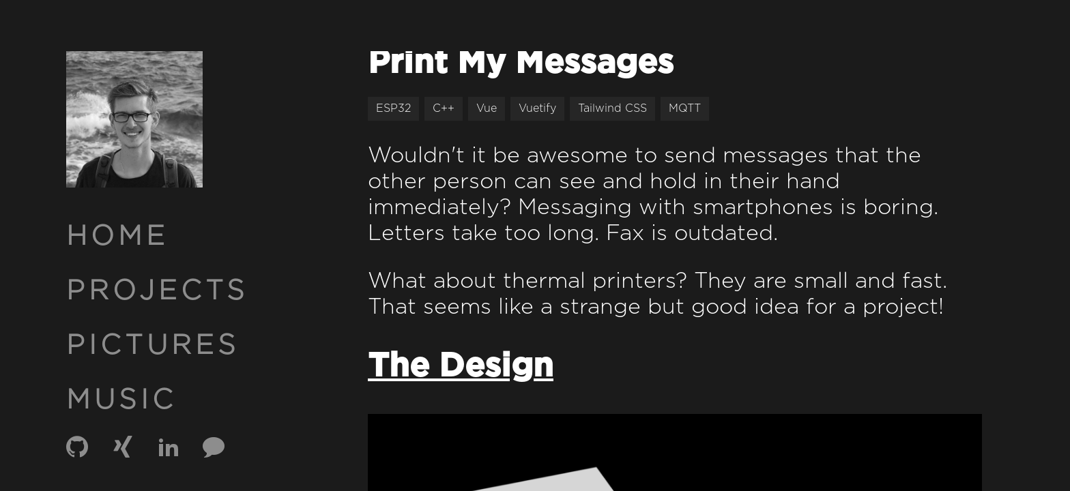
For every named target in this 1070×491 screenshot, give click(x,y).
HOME (117, 236)
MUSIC (121, 400)
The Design (460, 367)
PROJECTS (157, 291)
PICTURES (153, 345)
